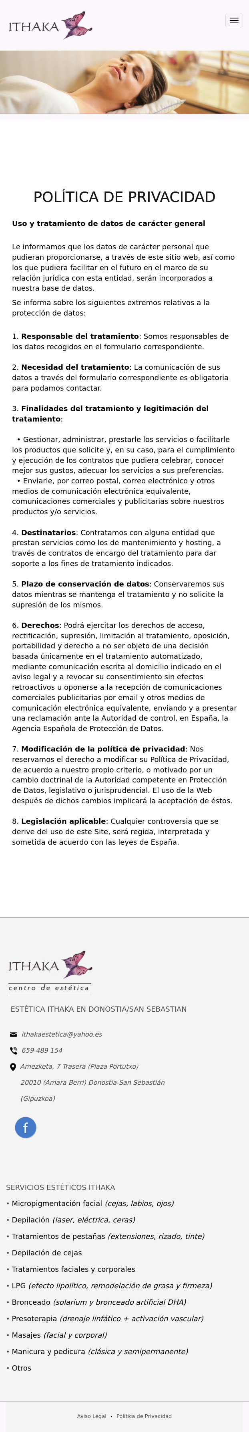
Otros (22, 1368)
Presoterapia (107, 1318)
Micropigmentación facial (93, 1203)
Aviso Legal (91, 1416)
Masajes (59, 1335)
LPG (112, 1285)
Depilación (73, 1220)
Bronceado (99, 1302)
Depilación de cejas (47, 1253)
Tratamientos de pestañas (108, 1236)
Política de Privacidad (144, 1416)
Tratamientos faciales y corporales (74, 1269)
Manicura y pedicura (100, 1351)
